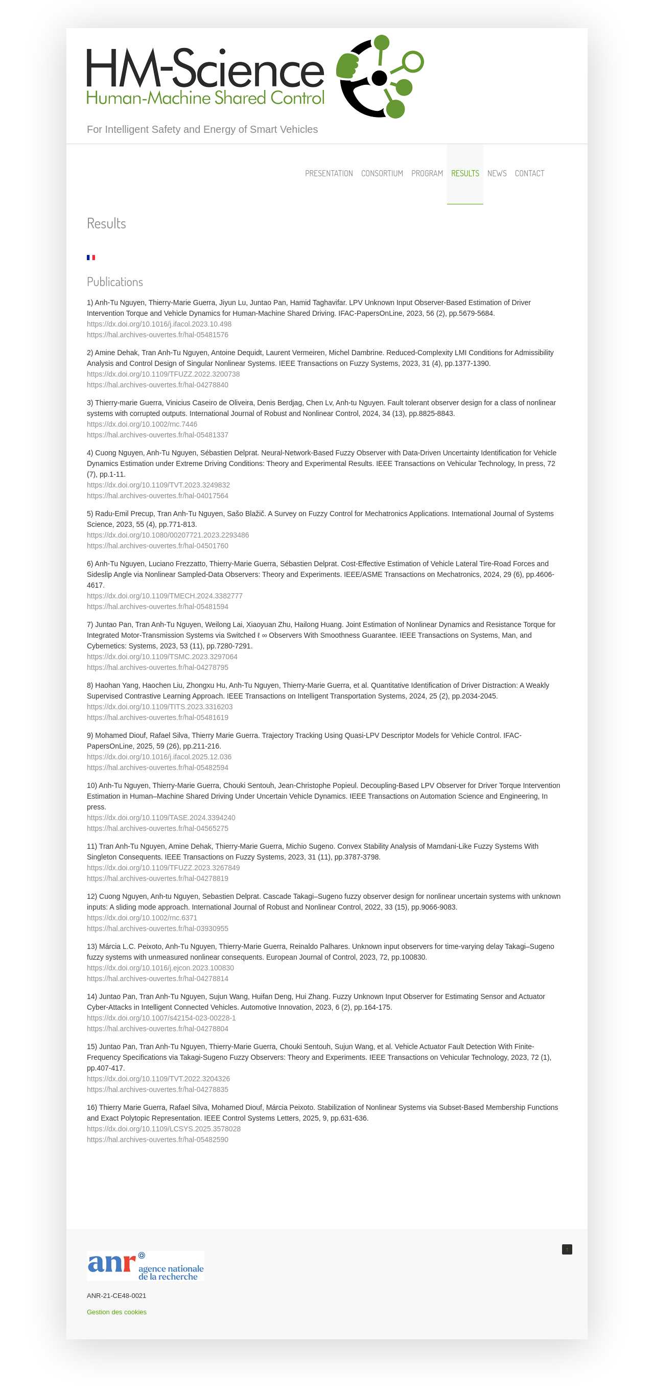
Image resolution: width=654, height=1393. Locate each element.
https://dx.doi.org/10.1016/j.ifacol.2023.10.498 (159, 324)
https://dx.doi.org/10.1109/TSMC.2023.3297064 (162, 657)
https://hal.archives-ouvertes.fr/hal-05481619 (157, 717)
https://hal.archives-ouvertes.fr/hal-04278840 (157, 385)
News (497, 173)
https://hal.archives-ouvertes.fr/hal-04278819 (157, 878)
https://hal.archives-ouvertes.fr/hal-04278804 (157, 1029)
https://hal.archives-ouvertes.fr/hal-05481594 (157, 606)
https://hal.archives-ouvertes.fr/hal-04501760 (157, 546)
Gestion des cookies (117, 1312)
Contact (530, 173)
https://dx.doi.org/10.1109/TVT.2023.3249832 (158, 485)
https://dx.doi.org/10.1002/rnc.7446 (142, 424)
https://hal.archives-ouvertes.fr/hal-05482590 (157, 1139)
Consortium (382, 173)
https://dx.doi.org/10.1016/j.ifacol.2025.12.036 (159, 757)
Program (427, 173)
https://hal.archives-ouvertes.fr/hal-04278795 (157, 667)
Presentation (329, 173)
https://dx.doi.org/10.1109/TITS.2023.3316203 (160, 707)
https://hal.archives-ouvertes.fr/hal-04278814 (157, 978)
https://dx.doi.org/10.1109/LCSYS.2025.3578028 (164, 1129)
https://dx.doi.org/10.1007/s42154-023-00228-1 (161, 1018)
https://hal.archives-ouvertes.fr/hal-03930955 (157, 928)
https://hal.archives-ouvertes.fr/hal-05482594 (157, 767)
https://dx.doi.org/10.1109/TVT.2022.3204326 (158, 1079)
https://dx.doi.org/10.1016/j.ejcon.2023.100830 (160, 968)
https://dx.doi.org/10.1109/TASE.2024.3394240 (161, 818)
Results (465, 173)
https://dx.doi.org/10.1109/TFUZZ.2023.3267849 (163, 868)
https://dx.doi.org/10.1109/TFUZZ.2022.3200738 (163, 374)
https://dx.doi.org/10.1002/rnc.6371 (142, 918)
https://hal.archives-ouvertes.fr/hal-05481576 (157, 335)
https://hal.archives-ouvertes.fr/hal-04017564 (157, 496)
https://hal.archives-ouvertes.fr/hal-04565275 (157, 828)
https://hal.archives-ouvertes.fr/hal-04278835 (157, 1089)
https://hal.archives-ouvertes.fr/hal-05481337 (157, 435)
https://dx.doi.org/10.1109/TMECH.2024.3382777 (165, 596)
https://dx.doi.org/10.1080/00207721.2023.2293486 (168, 535)
